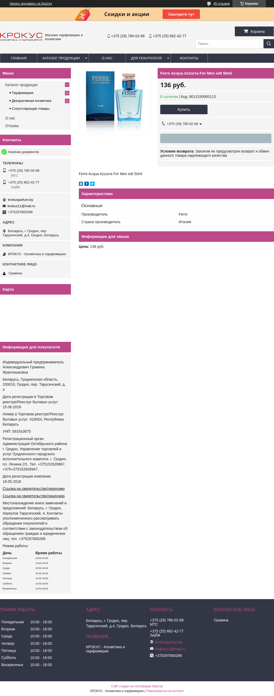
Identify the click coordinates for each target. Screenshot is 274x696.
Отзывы (12, 126)
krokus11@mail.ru (21, 206)
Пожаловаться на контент (165, 691)
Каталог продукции (61, 58)
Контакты (189, 58)
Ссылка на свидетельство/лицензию (34, 488)
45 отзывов (221, 4)
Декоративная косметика (31, 101)
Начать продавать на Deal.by (31, 4)
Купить (184, 109)
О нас (107, 58)
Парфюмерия (22, 93)
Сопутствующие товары (31, 109)
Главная (19, 58)
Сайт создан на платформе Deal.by (137, 686)
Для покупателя (146, 58)
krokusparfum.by (20, 200)
